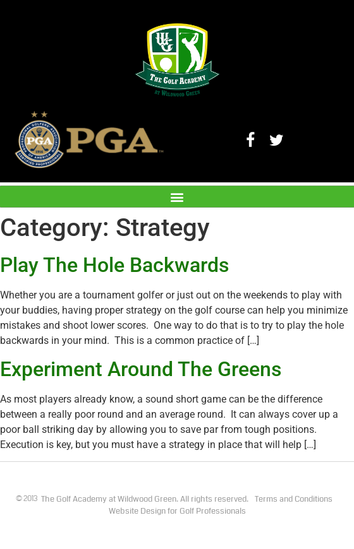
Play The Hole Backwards (114, 265)
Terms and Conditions (294, 499)
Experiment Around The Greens (140, 369)
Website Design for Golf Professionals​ (177, 511)
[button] (177, 196)
